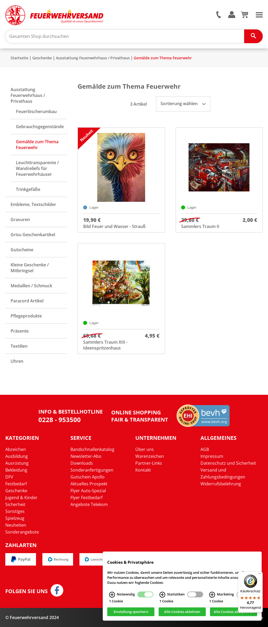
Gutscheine (22, 250)
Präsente (20, 331)
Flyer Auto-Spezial (88, 491)
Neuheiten (15, 525)
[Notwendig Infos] (112, 595)
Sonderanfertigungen (91, 470)
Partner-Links (148, 463)
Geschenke (42, 57)
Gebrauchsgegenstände (40, 126)
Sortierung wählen (183, 103)
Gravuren (20, 219)
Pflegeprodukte (26, 316)
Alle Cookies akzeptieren (234, 612)
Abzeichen (15, 449)
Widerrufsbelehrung (220, 484)
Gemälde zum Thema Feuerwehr (163, 57)
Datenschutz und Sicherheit (228, 463)
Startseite (19, 57)
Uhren (17, 361)
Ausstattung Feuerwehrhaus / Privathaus (93, 57)
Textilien (19, 346)
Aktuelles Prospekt (89, 484)
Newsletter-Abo (85, 456)
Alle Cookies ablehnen (182, 612)
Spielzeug (14, 518)
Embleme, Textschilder (33, 204)
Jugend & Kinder (21, 497)
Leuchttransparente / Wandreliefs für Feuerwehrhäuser (37, 168)
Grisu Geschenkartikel (33, 235)
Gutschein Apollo (87, 477)
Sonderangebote (22, 532)
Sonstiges (15, 511)
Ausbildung (16, 456)
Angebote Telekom (89, 504)
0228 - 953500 (59, 419)
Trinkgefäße (28, 189)
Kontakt (143, 470)
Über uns (144, 449)
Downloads (81, 463)
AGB (204, 449)
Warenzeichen (149, 456)
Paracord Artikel (27, 301)
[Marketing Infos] (212, 595)
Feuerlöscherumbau (36, 111)
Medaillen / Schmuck (31, 286)
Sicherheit (15, 504)
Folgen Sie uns (26, 591)
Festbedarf (16, 484)
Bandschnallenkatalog (92, 449)
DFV (9, 477)
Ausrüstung (17, 463)
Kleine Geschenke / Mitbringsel (30, 268)
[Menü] (259, 575)
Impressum (211, 456)
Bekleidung (16, 470)
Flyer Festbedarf (86, 497)
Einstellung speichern (131, 612)
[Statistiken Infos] (162, 595)
